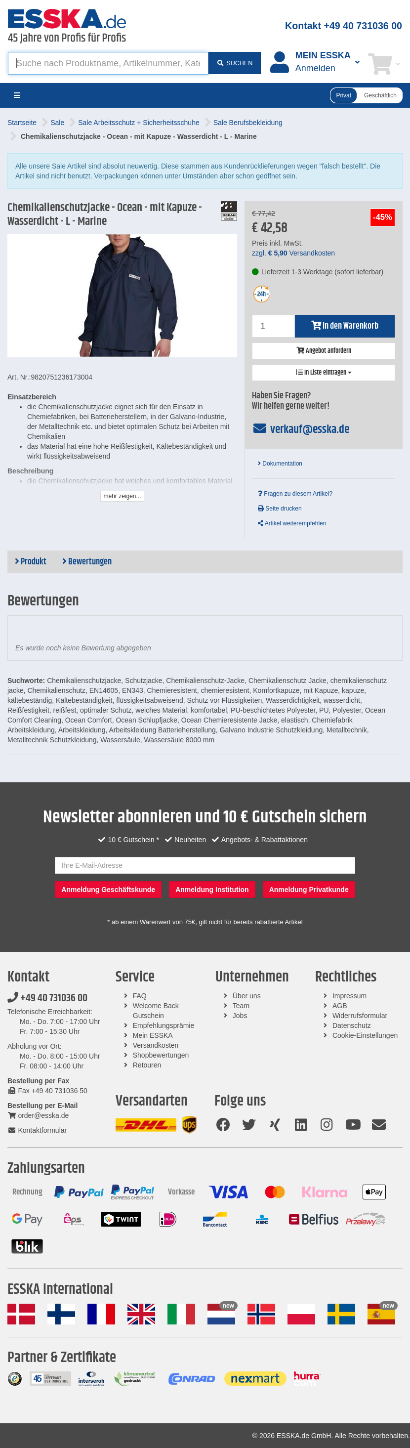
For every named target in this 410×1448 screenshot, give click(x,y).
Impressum (349, 996)
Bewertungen (87, 562)
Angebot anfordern (323, 350)
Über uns (247, 996)
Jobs (240, 1016)
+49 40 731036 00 (47, 998)
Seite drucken (280, 508)
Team (241, 1006)
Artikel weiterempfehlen (292, 523)
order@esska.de (38, 1115)
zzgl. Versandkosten (293, 253)
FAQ (140, 996)
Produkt (30, 562)
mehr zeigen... (122, 496)
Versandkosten (156, 1045)
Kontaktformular (37, 1130)
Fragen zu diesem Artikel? (295, 493)
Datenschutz (351, 1025)
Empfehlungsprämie (164, 1025)
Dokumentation (280, 463)
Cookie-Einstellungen (365, 1035)
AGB (339, 1006)
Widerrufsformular (359, 1016)
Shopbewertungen (161, 1055)
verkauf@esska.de (300, 429)
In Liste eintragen (324, 372)
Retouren (147, 1065)
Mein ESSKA (153, 1035)
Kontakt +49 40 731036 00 (343, 25)
